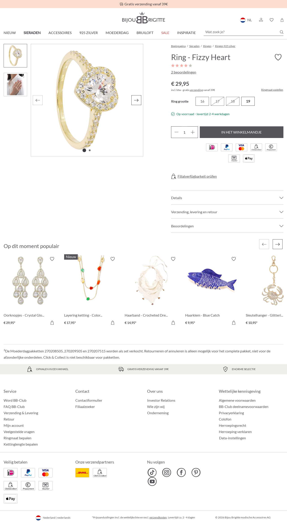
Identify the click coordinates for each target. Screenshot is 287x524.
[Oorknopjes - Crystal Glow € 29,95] (30, 291)
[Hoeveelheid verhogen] (192, 132)
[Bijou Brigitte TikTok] (152, 472)
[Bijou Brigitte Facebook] (181, 472)
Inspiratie (186, 32)
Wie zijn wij (156, 406)
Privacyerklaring (231, 413)
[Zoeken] (281, 32)
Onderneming (158, 413)
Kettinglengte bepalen (21, 444)
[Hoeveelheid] (184, 132)
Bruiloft (145, 32)
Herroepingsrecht (232, 425)
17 (217, 101)
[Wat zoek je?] (243, 32)
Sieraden (32, 32)
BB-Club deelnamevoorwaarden (243, 406)
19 (248, 101)
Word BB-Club (15, 400)
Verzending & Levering (21, 413)
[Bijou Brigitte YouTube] (152, 481)
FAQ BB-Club (14, 406)
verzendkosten (158, 517)
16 (202, 101)
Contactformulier (88, 400)
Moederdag (117, 32)
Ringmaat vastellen (272, 89)
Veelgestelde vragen (19, 431)
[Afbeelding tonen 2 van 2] (90, 150)
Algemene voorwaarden (237, 400)
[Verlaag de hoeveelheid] (176, 132)
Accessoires (60, 32)
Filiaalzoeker (85, 406)
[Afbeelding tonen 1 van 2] (84, 150)
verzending (196, 90)
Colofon (225, 419)
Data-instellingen (232, 438)
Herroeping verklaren (235, 431)
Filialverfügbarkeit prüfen (197, 176)
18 (233, 101)
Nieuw (10, 32)
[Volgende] (136, 100)
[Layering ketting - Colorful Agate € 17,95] (91, 291)
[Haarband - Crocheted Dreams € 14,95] (151, 291)
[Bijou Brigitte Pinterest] (196, 472)
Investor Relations (161, 400)
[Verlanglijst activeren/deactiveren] (278, 57)
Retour (9, 419)
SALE (165, 32)
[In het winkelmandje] (52, 322)
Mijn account (14, 425)
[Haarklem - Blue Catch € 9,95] (212, 291)
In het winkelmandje (241, 132)
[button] (260, 20)
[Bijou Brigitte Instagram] (167, 472)
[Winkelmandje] (282, 20)
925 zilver (88, 32)
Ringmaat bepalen (17, 438)
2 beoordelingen (183, 72)
